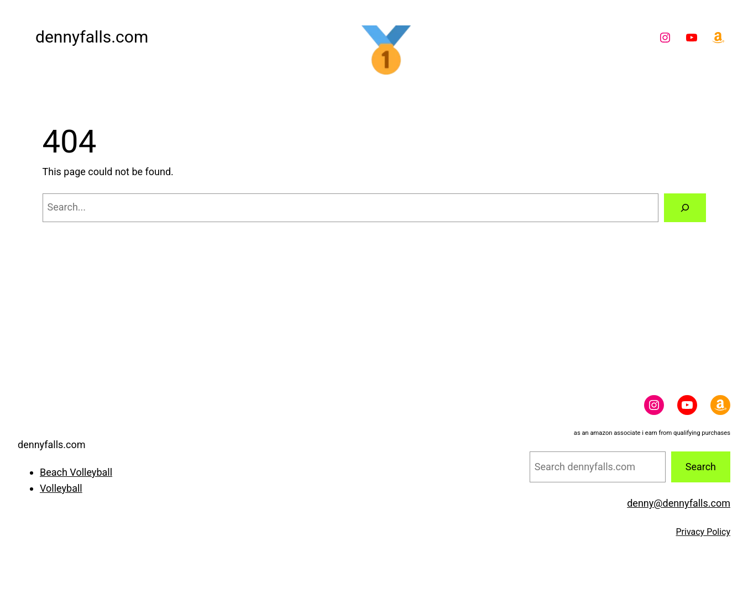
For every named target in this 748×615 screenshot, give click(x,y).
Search (701, 466)
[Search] (685, 207)
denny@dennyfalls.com (678, 503)
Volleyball (61, 488)
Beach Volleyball (76, 472)
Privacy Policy (703, 532)
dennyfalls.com (91, 36)
